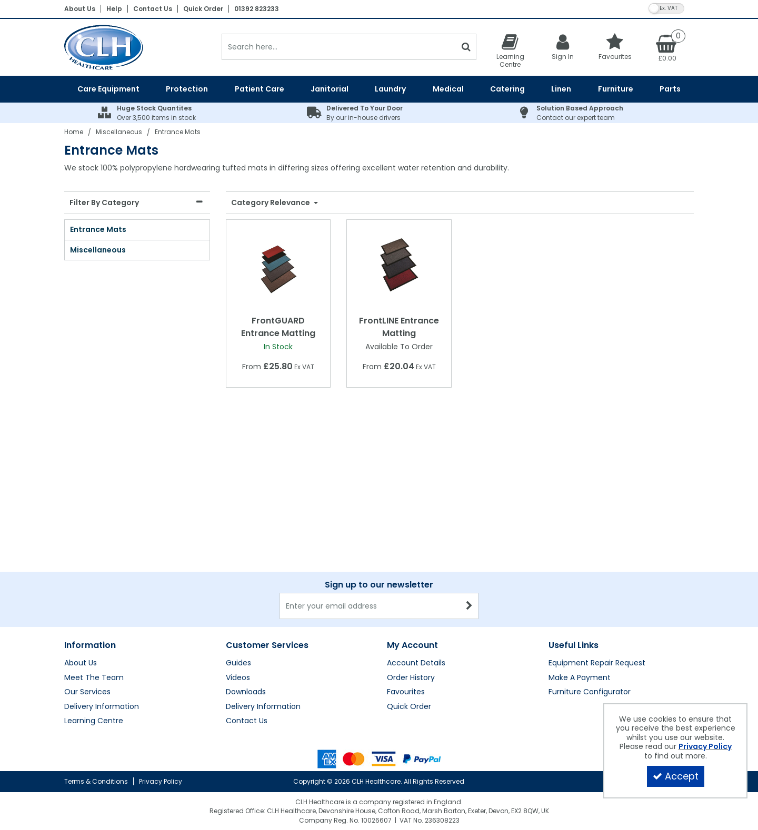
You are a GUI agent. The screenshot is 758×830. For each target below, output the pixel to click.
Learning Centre (93, 617)
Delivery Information (101, 603)
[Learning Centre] (510, 50)
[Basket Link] (667, 47)
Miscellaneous (98, 250)
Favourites (406, 588)
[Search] (339, 47)
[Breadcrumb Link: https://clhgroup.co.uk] (73, 131)
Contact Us (152, 9)
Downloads (246, 588)
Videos (238, 574)
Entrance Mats (98, 229)
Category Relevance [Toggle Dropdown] (271, 203)
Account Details (416, 559)
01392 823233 (256, 9)
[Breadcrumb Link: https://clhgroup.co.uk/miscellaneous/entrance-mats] (178, 131)
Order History (411, 574)
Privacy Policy (160, 781)
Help (114, 9)
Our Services (87, 588)
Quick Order (203, 9)
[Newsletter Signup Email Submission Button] (469, 502)
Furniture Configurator (589, 588)
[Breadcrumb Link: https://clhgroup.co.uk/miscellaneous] (119, 131)
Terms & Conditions (96, 781)
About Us (79, 9)
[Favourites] (615, 46)
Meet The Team (94, 574)
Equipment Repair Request (596, 559)
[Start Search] (466, 47)
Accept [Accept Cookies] (676, 776)
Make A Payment (579, 574)
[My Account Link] (562, 46)
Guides (238, 559)
